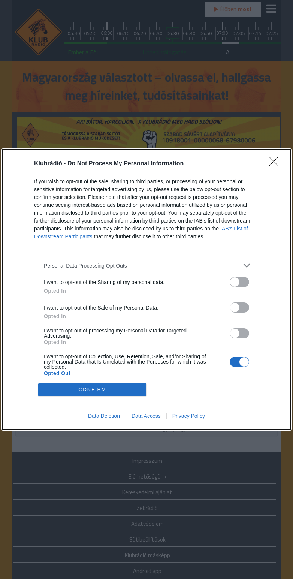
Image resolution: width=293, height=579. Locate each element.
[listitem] (146, 265)
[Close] (276, 164)
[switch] (239, 282)
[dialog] (146, 289)
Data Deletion (104, 416)
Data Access (146, 416)
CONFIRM (92, 390)
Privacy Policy (188, 416)
